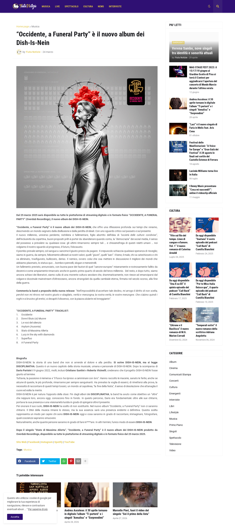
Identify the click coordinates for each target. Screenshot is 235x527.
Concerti (174, 380)
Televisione (175, 444)
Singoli (173, 431)
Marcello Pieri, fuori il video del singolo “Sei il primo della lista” (131, 512)
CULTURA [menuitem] (88, 6)
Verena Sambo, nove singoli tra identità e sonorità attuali (192, 50)
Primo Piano (176, 425)
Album (172, 361)
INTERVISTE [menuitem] (115, 6)
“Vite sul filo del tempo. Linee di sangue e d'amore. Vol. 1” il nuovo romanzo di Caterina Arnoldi (179, 244)
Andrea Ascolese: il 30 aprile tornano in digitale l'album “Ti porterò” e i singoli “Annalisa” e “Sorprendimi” (85, 514)
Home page (22, 26)
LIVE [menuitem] (57, 6)
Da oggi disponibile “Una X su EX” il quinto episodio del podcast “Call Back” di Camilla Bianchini (179, 287)
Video (172, 450)
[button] (209, 6)
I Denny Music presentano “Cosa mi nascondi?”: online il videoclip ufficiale (203, 189)
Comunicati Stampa (180, 374)
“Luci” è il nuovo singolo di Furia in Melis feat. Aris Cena (203, 128)
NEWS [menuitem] (101, 6)
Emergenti (174, 393)
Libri (171, 406)
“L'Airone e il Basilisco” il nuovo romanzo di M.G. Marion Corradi (179, 330)
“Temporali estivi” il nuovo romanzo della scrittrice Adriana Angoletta (206, 330)
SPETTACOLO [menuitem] (71, 6)
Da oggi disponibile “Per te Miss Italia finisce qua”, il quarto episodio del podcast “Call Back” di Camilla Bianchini (207, 289)
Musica (35, 26)
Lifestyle (174, 412)
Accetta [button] (15, 516)
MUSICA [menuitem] (46, 6)
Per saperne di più (38, 509)
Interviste (174, 399)
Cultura (173, 387)
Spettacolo (175, 437)
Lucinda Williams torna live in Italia (203, 172)
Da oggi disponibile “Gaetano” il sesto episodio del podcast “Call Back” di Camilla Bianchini (206, 242)
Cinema (173, 368)
